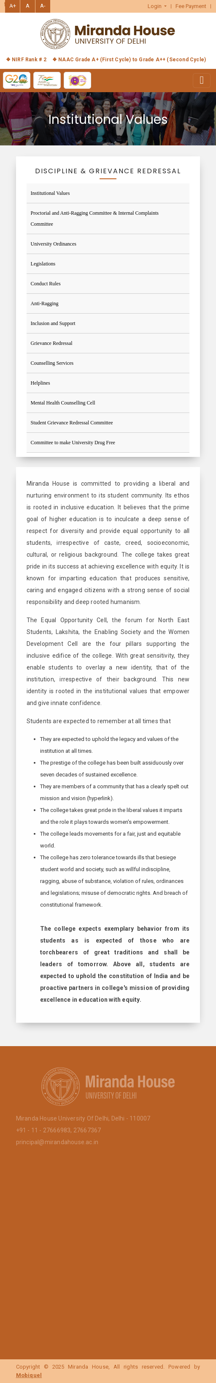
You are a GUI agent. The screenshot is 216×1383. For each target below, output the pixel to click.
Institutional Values (50, 193)
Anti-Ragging (45, 303)
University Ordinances (53, 244)
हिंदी (8, 5)
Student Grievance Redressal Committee (72, 423)
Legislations (43, 264)
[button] (157, 6)
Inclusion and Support (53, 323)
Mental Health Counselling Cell (63, 403)
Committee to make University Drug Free (73, 443)
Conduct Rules (46, 284)
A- (43, 6)
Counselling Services (52, 363)
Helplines (40, 383)
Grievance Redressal (52, 343)
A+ (12, 6)
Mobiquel (29, 1375)
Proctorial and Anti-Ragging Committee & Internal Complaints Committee (95, 218)
